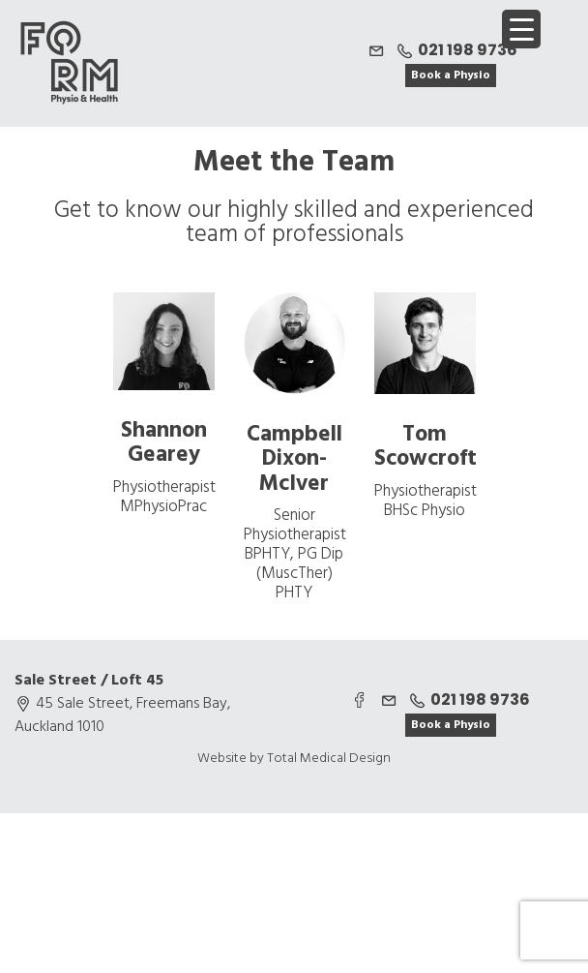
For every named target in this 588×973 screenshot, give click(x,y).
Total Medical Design (329, 758)
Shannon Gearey (164, 443)
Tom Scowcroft (425, 447)
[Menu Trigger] (521, 29)
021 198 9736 (455, 50)
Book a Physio (450, 75)
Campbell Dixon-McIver (294, 459)
